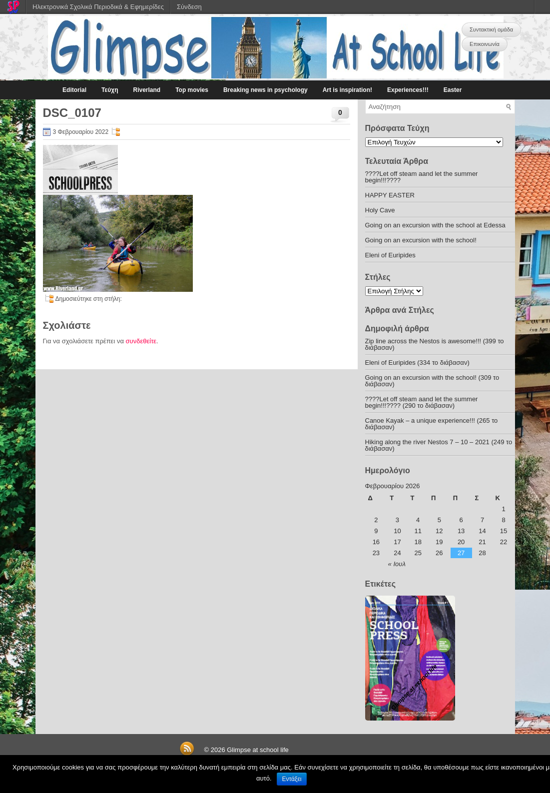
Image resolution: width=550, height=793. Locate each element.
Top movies (191, 89)
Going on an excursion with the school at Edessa (435, 225)
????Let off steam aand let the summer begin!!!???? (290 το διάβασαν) (421, 402)
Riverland (146, 89)
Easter (453, 89)
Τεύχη (109, 89)
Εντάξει (292, 779)
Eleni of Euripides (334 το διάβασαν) (417, 362)
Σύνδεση (189, 6)
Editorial (74, 89)
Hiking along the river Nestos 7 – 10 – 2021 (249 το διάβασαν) (439, 445)
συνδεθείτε (141, 341)
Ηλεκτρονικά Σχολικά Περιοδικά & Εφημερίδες (98, 6)
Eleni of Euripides (390, 255)
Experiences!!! (408, 89)
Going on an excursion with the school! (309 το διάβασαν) (432, 381)
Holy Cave (380, 210)
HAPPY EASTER (390, 195)
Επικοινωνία (485, 44)
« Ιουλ (397, 564)
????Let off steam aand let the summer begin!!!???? (421, 177)
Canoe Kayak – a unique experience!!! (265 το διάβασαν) (431, 424)
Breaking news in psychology (265, 89)
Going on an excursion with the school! (421, 240)
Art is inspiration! (347, 89)
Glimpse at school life (258, 750)
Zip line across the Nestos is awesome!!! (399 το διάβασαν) (434, 344)
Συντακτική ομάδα (491, 29)
